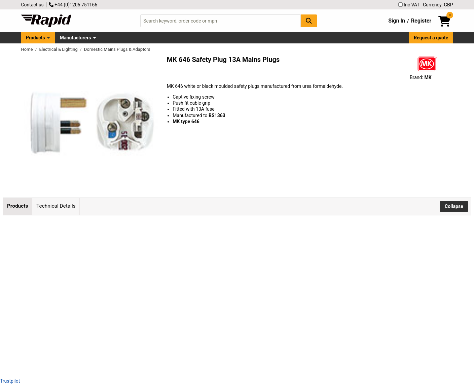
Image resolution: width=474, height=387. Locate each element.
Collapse (454, 206)
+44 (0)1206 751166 (73, 4)
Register (421, 20)
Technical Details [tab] (55, 206)
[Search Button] (309, 20)
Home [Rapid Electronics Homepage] (27, 49)
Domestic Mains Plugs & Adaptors (117, 49)
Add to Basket (180, 251)
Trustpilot (10, 381)
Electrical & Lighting (59, 49)
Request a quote (431, 37)
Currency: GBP (438, 4)
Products (35, 37)
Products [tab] (17, 206)
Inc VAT (409, 4)
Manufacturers (75, 37)
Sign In (396, 20)
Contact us (32, 4)
